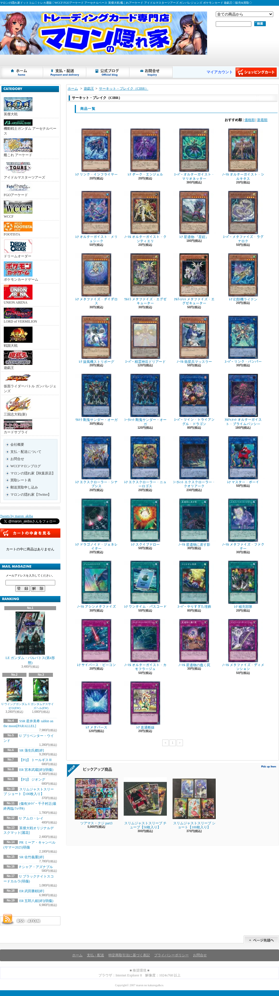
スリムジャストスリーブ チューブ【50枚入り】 (145, 803)
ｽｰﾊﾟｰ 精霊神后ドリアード (145, 340)
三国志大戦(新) (18, 406)
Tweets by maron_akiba (16, 516)
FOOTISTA (18, 229)
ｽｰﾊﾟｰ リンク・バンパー (243, 340)
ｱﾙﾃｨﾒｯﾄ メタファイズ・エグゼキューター (194, 279)
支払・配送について (65, 72)
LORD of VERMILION (20, 315)
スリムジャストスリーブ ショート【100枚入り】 (194, 803)
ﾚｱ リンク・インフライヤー (96, 153)
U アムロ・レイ (31, 818)
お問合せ (151, 72)
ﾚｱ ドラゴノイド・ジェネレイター (96, 525)
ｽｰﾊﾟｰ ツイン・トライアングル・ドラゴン (194, 400)
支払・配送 (95, 955)
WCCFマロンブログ (25, 466)
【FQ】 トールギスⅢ (35, 760)
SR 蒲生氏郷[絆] (31, 750)
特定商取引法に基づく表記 (129, 955)
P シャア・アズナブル (36, 867)
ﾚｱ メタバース (96, 705)
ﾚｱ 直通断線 (145, 705)
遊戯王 (18, 360)
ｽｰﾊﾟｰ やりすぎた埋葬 (194, 585)
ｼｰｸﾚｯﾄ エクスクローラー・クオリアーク (194, 462)
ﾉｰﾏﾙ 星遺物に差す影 (194, 523)
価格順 (249, 120)
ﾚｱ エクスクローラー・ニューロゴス (145, 462)
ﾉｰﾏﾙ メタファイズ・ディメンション (243, 645)
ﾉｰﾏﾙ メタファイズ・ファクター (243, 525)
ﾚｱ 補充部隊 (243, 585)
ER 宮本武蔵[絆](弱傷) (36, 770)
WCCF (18, 209)
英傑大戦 (18, 106)
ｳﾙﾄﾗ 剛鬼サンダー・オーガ (96, 398)
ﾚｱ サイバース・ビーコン (96, 643)
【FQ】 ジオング (32, 779)
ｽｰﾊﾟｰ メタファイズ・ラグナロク (243, 217)
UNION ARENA (18, 294)
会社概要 (17, 445)
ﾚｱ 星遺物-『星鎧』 (194, 215)
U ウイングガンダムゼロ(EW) (14, 694)
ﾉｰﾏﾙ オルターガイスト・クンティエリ (145, 217)
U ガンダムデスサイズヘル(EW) (41, 694)
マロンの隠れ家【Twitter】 (30, 495)
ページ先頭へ (261, 939)
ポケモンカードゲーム (21, 271)
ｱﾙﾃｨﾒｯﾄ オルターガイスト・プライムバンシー (243, 400)
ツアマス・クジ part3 (96, 801)
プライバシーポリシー (171, 955)
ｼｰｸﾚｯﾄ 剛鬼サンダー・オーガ (145, 400)
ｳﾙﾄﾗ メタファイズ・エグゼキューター (145, 279)
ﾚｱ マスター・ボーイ (243, 460)
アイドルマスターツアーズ (24, 169)
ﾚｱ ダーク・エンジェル (145, 153)
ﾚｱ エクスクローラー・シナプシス (96, 462)
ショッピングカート (256, 72)
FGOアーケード (18, 190)
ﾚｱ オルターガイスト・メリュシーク (96, 217)
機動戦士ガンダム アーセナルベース (30, 127)
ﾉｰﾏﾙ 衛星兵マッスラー (194, 340)
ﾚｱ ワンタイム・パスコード (145, 585)
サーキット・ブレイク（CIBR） (123, 89)
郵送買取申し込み (24, 487)
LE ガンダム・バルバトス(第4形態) (30, 638)
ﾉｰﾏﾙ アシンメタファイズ (96, 585)
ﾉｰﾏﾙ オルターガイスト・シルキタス (243, 155)
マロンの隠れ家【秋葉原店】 (32, 473)
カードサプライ (18, 427)
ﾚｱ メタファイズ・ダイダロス (96, 279)
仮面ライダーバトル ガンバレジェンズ (30, 383)
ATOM (34, 921)
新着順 (262, 120)
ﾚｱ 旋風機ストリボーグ (96, 340)
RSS (20, 921)
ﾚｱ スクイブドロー (145, 523)
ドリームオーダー (18, 248)
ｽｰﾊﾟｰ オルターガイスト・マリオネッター (194, 155)
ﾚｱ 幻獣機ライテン (243, 277)
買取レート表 (20, 480)
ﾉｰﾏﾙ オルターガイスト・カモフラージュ (145, 645)
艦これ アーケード (18, 147)
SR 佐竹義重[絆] (31, 857)
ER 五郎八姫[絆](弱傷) (36, 901)
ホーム (21, 72)
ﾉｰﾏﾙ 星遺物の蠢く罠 (194, 643)
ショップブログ (108, 72)
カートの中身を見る (30, 533)
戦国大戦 (18, 337)
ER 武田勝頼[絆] (31, 891)
